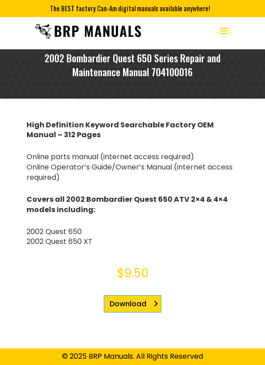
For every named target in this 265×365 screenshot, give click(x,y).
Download (128, 304)
